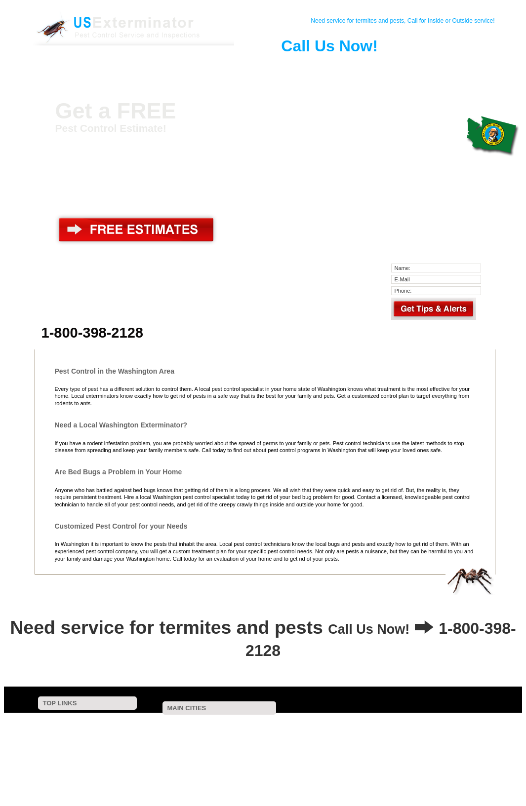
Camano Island (267, 742)
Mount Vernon (357, 735)
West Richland (159, 735)
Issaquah (177, 729)
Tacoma (170, 723)
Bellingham (458, 723)
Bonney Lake (246, 735)
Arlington (179, 742)
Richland (477, 729)
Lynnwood (251, 729)
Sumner (273, 735)
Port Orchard (401, 729)
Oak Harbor (416, 735)
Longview (188, 735)
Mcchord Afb (473, 735)
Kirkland (299, 729)
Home (81, 66)
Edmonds (427, 729)
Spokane (192, 723)
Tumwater (373, 729)
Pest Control (154, 66)
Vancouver (217, 723)
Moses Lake (235, 742)
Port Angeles (206, 742)
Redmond (226, 729)
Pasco (292, 735)
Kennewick (276, 729)
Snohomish (453, 729)
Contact (117, 66)
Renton (359, 723)
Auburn (241, 723)
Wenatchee (323, 729)
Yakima (339, 723)
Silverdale (341, 742)
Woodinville (155, 742)
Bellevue (317, 723)
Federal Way (385, 723)
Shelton (319, 742)
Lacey (480, 723)
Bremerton (201, 729)
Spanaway (444, 735)
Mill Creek (387, 735)
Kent (299, 723)
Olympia (262, 723)
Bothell (411, 723)
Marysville (349, 729)
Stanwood (297, 742)
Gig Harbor (215, 735)
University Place (320, 735)
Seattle (150, 723)
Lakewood (154, 729)
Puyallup (432, 723)
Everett (282, 723)
